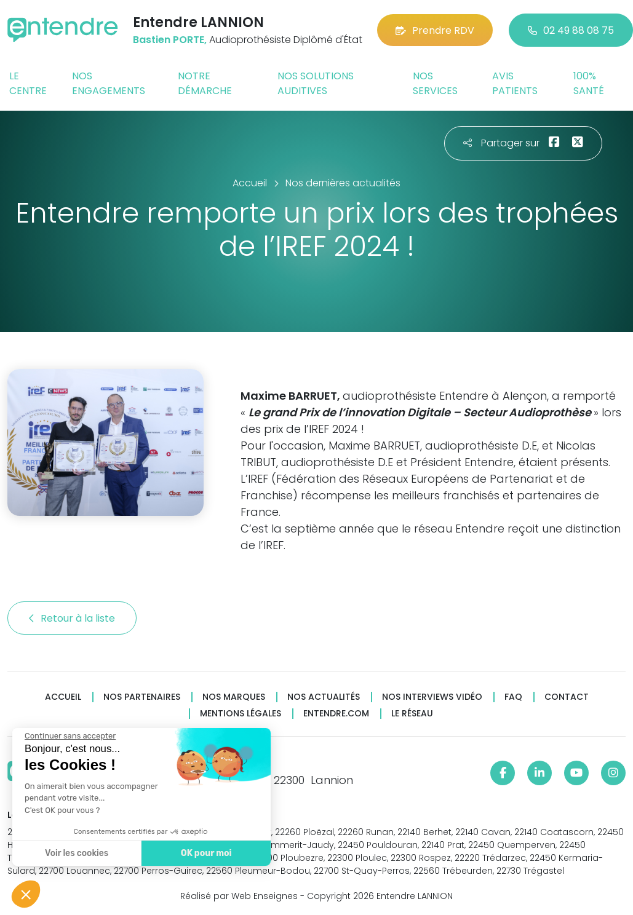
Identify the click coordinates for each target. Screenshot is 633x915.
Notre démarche (205, 83)
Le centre (28, 83)
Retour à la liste (71, 618)
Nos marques (233, 697)
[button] (26, 894)
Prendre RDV (435, 30)
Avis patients (515, 83)
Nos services (435, 83)
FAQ (513, 697)
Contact (566, 697)
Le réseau (412, 713)
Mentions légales (240, 713)
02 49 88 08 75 (571, 30)
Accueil (63, 697)
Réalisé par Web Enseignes (239, 896)
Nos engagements (108, 83)
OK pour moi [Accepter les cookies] (205, 853)
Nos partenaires (141, 697)
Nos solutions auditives (315, 83)
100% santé (588, 83)
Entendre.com (336, 713)
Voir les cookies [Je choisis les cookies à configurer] (76, 853)
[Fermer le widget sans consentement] (69, 736)
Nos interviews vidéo (432, 697)
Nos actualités (323, 697)
